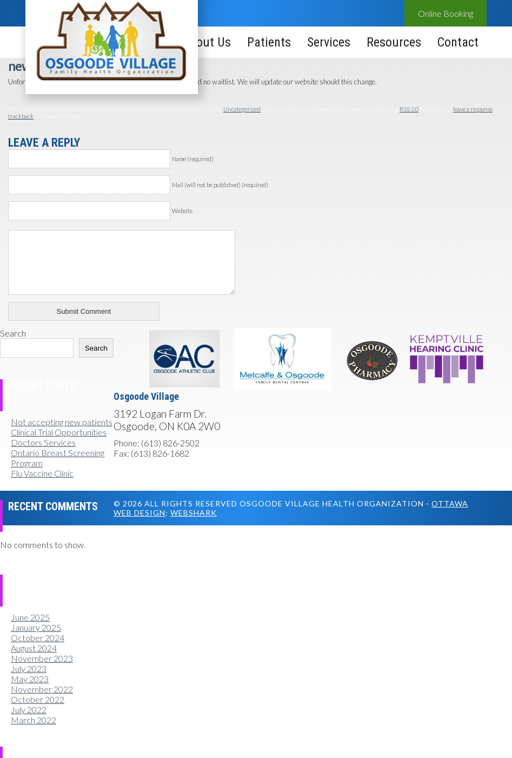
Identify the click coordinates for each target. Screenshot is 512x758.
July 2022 (28, 709)
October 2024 (37, 637)
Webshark (193, 512)
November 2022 (42, 689)
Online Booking (445, 13)
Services (328, 42)
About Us (206, 42)
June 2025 (30, 617)
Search (13, 333)
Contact (457, 42)
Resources (394, 42)
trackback (21, 116)
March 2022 (33, 720)
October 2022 (37, 699)
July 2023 (28, 668)
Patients (269, 42)
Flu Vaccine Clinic (42, 473)
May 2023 (30, 679)
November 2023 (42, 658)
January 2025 (36, 627)
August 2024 (34, 648)
